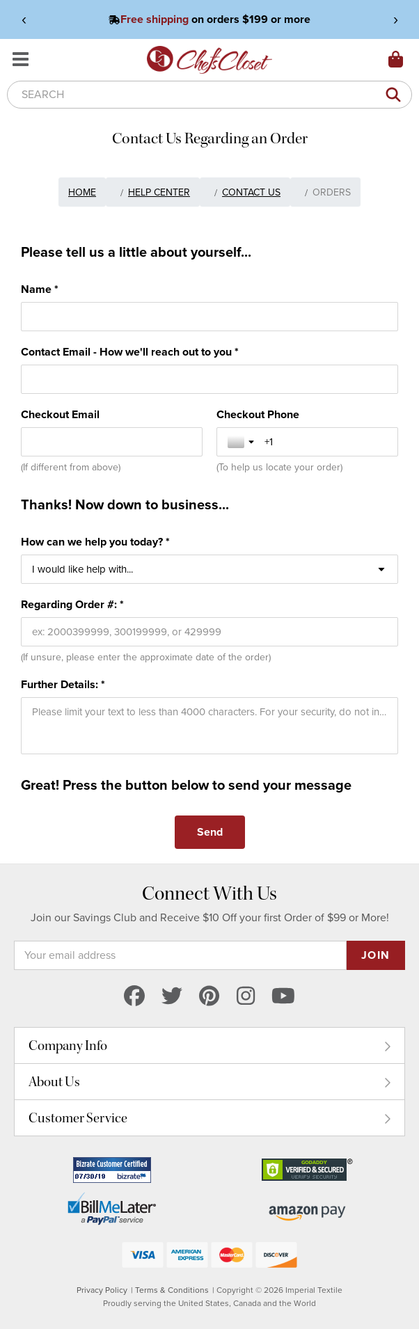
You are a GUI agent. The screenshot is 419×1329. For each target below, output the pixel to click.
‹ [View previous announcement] (24, 19)
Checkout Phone (257, 415)
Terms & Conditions (172, 1290)
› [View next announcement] (395, 19)
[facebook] (134, 997)
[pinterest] (209, 997)
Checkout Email (60, 415)
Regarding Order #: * (72, 605)
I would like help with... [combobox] (82, 569)
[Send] (210, 832)
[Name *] (209, 317)
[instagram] (246, 997)
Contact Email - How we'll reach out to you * (130, 352)
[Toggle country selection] (242, 441)
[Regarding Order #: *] (209, 632)
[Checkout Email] (111, 442)
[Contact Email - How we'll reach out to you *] (209, 379)
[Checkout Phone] (325, 442)
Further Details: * (63, 685)
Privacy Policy (102, 1290)
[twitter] (171, 997)
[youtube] (283, 997)
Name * (39, 289)
